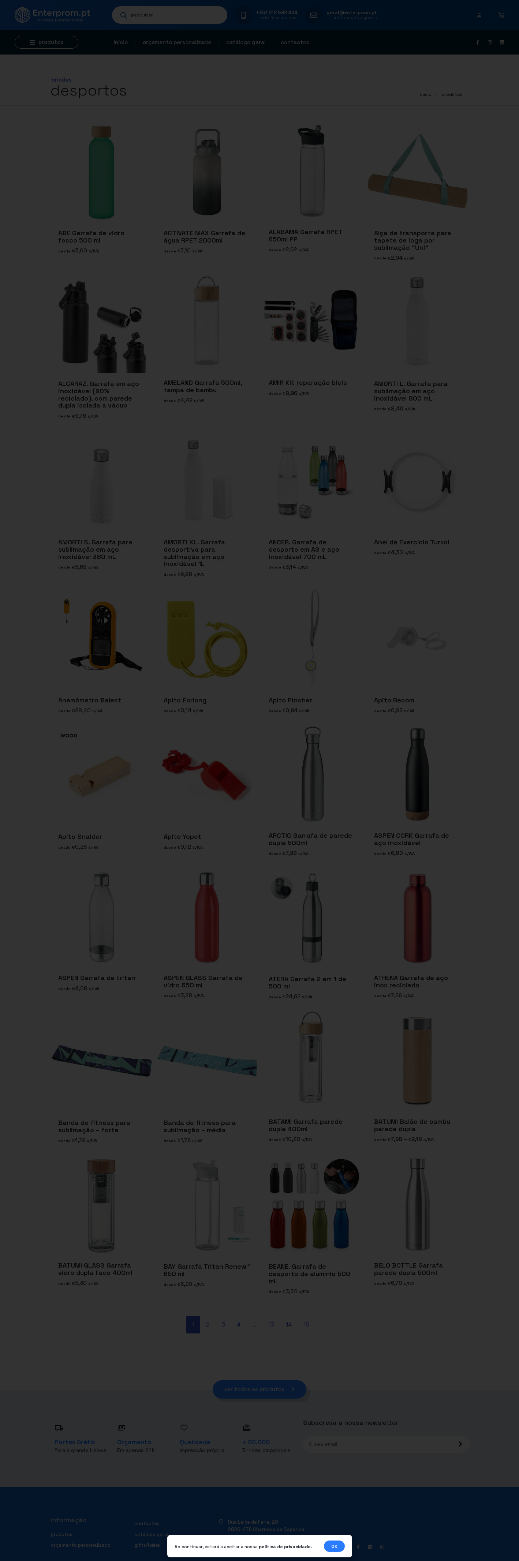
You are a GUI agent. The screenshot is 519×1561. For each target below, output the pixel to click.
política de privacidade (285, 1547)
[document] (259, 780)
